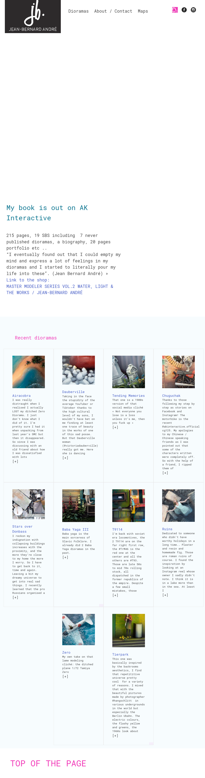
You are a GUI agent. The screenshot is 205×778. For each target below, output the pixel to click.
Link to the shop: (28, 280)
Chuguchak (171, 395)
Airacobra (21, 395)
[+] (15, 461)
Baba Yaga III (75, 529)
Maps (143, 11)
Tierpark (120, 654)
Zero (66, 652)
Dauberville (73, 391)
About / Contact (113, 11)
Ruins (167, 529)
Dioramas (78, 11)
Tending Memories (128, 395)
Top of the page (48, 763)
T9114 (117, 529)
